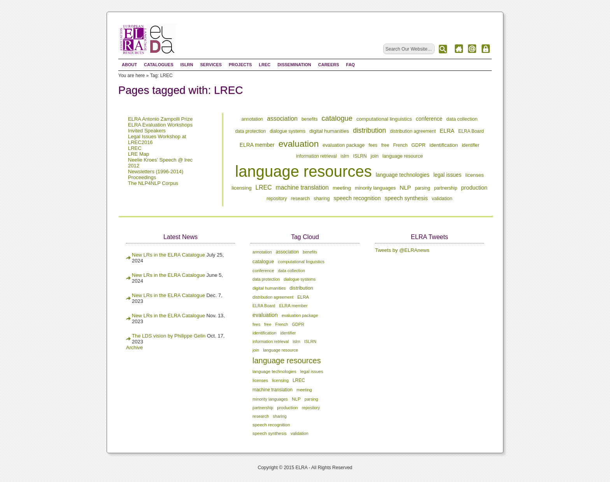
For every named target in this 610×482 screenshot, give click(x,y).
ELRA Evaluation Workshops (160, 125)
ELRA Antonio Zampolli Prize (160, 119)
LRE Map (138, 154)
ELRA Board (471, 131)
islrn (345, 156)
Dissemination (294, 64)
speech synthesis (406, 198)
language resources (303, 171)
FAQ (350, 64)
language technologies (402, 175)
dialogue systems (287, 131)
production (474, 188)
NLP (405, 187)
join (375, 156)
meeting (342, 188)
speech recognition (357, 198)
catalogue (337, 118)
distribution (369, 130)
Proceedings (142, 177)
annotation (252, 119)
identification (443, 145)
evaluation (299, 144)
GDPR (419, 145)
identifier (470, 145)
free (385, 145)
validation (442, 198)
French (400, 145)
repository (276, 198)
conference (429, 119)
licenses (474, 175)
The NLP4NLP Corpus (153, 183)
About (129, 64)
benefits (309, 119)
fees (373, 145)
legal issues (447, 175)
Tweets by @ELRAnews (402, 250)
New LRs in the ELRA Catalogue (169, 255)
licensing (241, 188)
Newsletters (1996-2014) (155, 171)
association (282, 118)
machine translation (302, 187)
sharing (322, 198)
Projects (240, 64)
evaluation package (344, 145)
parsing (422, 188)
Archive (134, 347)
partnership (445, 188)
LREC (264, 64)
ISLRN (186, 64)
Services (210, 64)
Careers (328, 64)
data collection (461, 119)
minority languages (375, 188)
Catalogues (158, 64)
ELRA (447, 131)
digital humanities (329, 131)
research (300, 198)
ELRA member (257, 145)
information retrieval (316, 156)
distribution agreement (413, 131)
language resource (402, 156)
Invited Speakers (147, 131)
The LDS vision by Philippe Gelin (168, 336)
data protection (250, 131)
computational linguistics (384, 119)
